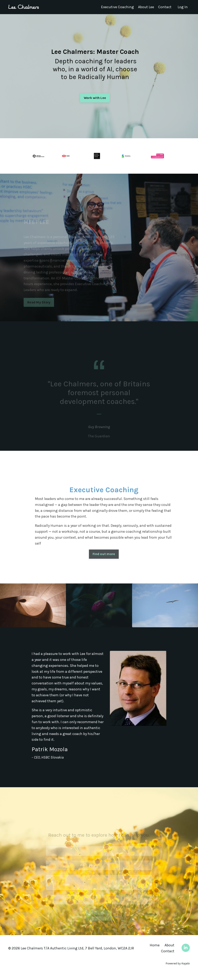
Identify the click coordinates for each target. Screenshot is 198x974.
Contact (165, 7)
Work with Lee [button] (95, 98)
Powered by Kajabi (178, 963)
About (169, 945)
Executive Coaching (117, 7)
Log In (183, 7)
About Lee (146, 7)
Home (155, 945)
